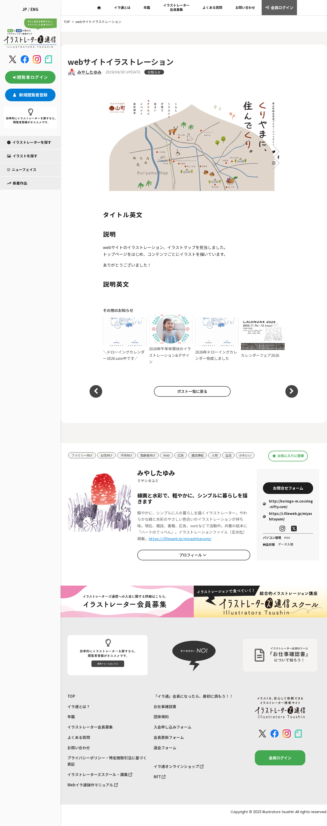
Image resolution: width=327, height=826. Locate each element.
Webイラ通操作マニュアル (92, 790)
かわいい (78, 461)
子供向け (129, 454)
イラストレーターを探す (29, 142)
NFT (160, 782)
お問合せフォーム (288, 492)
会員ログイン (279, 7)
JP (24, 9)
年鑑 (147, 7)
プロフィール (192, 559)
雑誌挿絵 (203, 454)
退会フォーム (165, 753)
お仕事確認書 (165, 711)
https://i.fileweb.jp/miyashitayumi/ (180, 543)
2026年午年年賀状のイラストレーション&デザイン (171, 339)
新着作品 (17, 183)
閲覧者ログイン (30, 77)
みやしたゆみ (89, 72)
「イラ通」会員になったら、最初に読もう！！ (193, 700)
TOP (71, 700)
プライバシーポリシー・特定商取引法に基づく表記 (107, 767)
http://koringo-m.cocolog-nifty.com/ (288, 509)
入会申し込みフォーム (173, 732)
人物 (221, 454)
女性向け (108, 454)
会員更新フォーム (169, 742)
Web (171, 454)
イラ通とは (122, 7)
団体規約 (161, 721)
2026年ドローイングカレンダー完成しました (217, 339)
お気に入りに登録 (288, 458)
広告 (186, 454)
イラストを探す (22, 155)
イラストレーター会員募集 (176, 7)
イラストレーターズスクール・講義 (99, 780)
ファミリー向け (82, 454)
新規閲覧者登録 (30, 95)
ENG (34, 9)
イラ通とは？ (78, 711)
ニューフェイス (21, 169)
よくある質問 (212, 7)
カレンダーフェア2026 (263, 339)
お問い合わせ (245, 7)
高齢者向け (152, 454)
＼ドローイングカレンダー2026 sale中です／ (125, 339)
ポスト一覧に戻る (191, 391)
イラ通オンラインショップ (179, 772)
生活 (236, 454)
